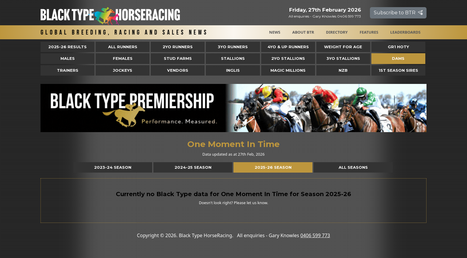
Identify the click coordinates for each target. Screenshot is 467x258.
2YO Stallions (288, 58)
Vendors (177, 70)
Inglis (233, 70)
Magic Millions (288, 70)
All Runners (122, 46)
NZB (343, 70)
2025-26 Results (67, 46)
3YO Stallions (343, 58)
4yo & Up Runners (288, 46)
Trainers (67, 70)
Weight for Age (343, 46)
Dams (398, 58)
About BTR (303, 32)
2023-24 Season (112, 167)
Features (368, 32)
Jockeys (122, 70)
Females (123, 58)
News (275, 32)
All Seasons (353, 167)
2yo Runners (178, 46)
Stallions (233, 58)
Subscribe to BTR (398, 12)
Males (67, 58)
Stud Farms (178, 58)
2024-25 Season (193, 167)
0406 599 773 (315, 235)
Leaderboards (405, 32)
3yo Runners (233, 46)
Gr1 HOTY (398, 46)
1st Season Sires (398, 70)
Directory (337, 32)
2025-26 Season (273, 167)
